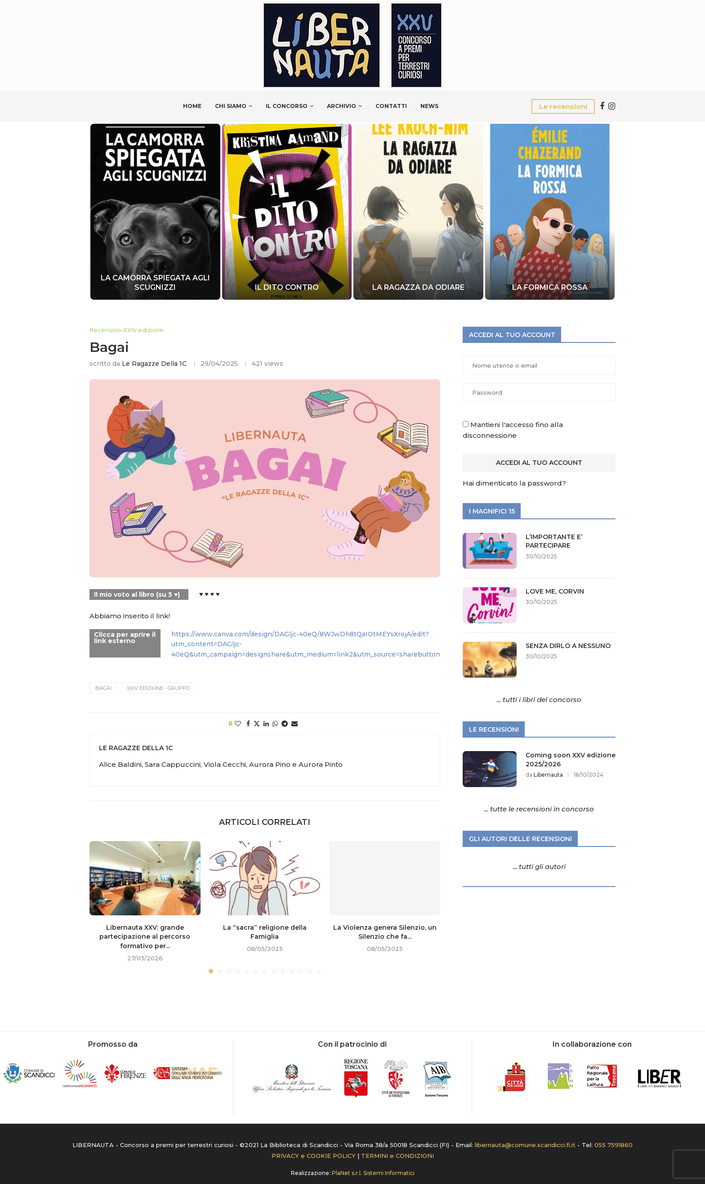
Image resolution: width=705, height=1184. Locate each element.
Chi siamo (230, 106)
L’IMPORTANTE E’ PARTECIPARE (554, 541)
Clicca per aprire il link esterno (125, 637)
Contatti (391, 106)
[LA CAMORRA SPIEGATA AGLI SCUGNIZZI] (155, 212)
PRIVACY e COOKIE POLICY (314, 1155)
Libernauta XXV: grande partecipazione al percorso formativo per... (144, 936)
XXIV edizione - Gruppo (158, 688)
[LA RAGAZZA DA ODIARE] (418, 212)
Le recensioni (563, 106)
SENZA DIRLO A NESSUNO (568, 646)
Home (192, 106)
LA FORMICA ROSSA (550, 287)
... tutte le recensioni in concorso (539, 809)
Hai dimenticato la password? (514, 483)
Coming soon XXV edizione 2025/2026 (571, 759)
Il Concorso (287, 106)
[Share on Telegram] (284, 724)
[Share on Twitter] (257, 724)
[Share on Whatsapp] (275, 724)
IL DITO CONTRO (287, 287)
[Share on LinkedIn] (266, 724)
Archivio (341, 106)
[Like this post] (238, 724)
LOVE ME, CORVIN (555, 591)
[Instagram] (612, 106)
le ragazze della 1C (154, 364)
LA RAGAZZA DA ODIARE (418, 287)
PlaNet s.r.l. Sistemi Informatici (373, 1173)
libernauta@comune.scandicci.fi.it (525, 1144)
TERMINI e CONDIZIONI (397, 1155)
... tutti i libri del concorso (539, 699)
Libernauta (548, 774)
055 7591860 (613, 1144)
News (429, 106)
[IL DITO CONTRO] (287, 212)
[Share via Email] (294, 724)
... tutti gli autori (539, 866)
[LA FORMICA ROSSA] (550, 212)
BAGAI (103, 688)
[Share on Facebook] (248, 724)
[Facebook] (602, 106)
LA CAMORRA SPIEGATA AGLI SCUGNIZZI (155, 283)
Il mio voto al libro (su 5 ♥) (137, 594)
